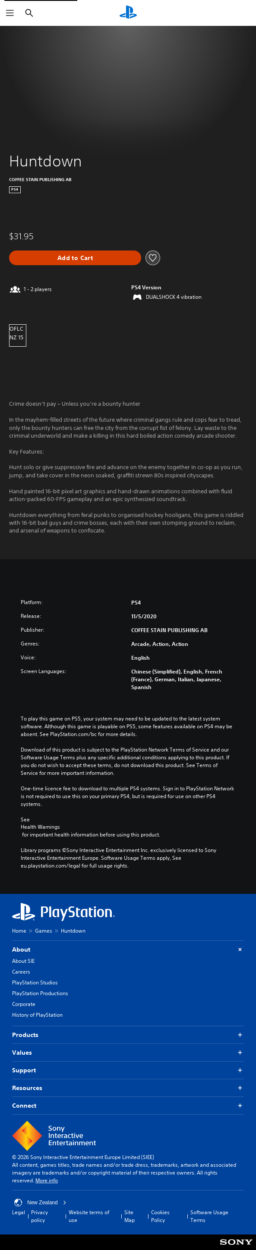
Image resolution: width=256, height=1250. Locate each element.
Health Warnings (40, 827)
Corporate (23, 1004)
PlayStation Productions (40, 993)
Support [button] (128, 1070)
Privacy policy (39, 1216)
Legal (18, 1212)
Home (19, 930)
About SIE (23, 961)
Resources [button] (128, 1088)
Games (43, 930)
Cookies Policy (160, 1216)
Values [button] (128, 1053)
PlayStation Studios (35, 982)
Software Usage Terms (209, 1216)
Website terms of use (89, 1216)
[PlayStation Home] (128, 13)
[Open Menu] (9, 13)
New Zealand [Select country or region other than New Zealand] (40, 1203)
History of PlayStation (37, 1014)
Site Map (129, 1216)
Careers (21, 971)
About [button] (128, 949)
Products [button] (128, 1035)
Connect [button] (128, 1106)
